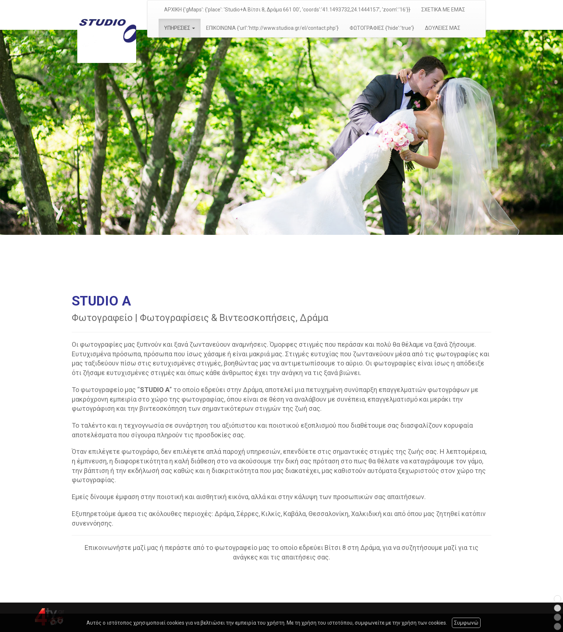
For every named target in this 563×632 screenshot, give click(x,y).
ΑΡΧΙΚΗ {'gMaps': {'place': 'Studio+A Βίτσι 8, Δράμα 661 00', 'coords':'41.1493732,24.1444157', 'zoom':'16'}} (287, 10)
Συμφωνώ (466, 623)
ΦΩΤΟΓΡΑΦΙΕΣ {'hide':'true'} (382, 28)
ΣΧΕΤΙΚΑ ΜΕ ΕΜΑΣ (443, 10)
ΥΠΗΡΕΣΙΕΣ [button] (179, 28)
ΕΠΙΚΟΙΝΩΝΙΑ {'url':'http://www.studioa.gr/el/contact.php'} (272, 28)
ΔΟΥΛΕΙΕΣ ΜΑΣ (442, 28)
